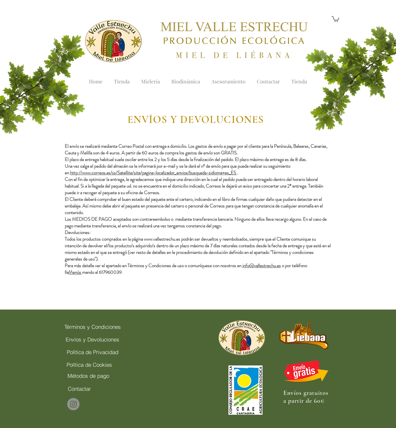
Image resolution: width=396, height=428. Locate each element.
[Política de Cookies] (89, 364)
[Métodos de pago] (88, 375)
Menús (75, 272)
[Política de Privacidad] (92, 352)
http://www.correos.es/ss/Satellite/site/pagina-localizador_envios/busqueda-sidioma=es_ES (153, 172)
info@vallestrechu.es (261, 265)
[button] (335, 18)
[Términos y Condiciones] (92, 326)
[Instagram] (73, 404)
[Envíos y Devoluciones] (92, 339)
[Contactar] (79, 388)
